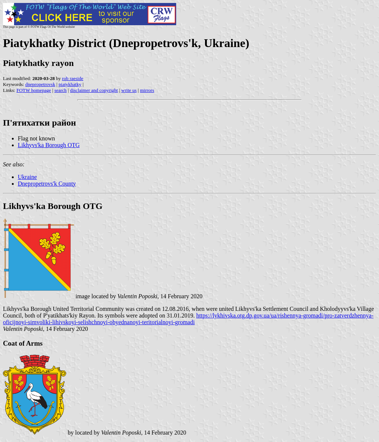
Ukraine (27, 177)
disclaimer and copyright (94, 90)
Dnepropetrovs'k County (47, 183)
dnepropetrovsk (40, 84)
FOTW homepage (33, 90)
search (60, 90)
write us (129, 90)
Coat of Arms (23, 343)
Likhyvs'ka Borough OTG (49, 145)
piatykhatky (69, 84)
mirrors (147, 90)
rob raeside (72, 78)
